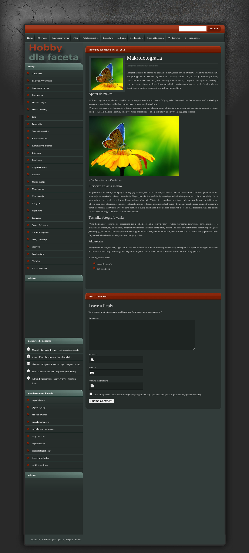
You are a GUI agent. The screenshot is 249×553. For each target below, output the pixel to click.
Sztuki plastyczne (40, 232)
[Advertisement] (138, 279)
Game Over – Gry (40, 131)
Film (75, 38)
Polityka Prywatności (42, 80)
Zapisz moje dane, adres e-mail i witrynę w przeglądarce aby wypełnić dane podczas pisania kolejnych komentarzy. (147, 399)
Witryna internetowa (98, 385)
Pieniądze (36, 218)
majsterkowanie (39, 414)
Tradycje (36, 246)
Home (30, 38)
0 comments (152, 66)
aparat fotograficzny (41, 450)
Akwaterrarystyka (60, 38)
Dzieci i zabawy (39, 109)
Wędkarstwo (174, 38)
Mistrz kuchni (38, 181)
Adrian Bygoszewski (42, 378)
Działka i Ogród (39, 102)
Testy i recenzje (39, 239)
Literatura (36, 153)
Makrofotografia (144, 58)
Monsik (35, 350)
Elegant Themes (73, 539)
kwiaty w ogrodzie (41, 458)
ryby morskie (38, 436)
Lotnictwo (108, 38)
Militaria (122, 38)
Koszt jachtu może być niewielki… (55, 357)
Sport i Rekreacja (155, 38)
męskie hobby (38, 400)
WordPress (46, 539)
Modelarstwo (136, 38)
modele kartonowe (41, 422)
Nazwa (93, 359)
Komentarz (94, 318)
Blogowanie (37, 95)
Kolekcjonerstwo (90, 38)
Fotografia (141, 66)
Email (92, 372)
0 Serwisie (42, 38)
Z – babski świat (192, 38)
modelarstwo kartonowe (43, 429)
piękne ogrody (39, 407)
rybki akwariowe (40, 465)
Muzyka (36, 203)
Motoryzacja (38, 196)
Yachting (36, 261)
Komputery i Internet (42, 145)
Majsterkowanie (39, 167)
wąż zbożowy (38, 443)
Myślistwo (37, 210)
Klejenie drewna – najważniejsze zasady (60, 350)
